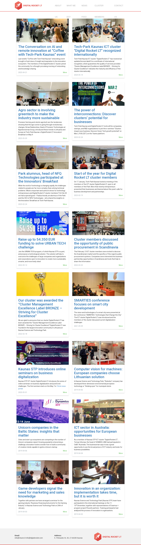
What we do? (71, 8)
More (65, 72)
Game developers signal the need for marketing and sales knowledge (41, 492)
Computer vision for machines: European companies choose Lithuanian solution (98, 373)
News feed (84, 8)
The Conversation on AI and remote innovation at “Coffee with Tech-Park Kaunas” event (42, 51)
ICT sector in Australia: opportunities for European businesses (95, 431)
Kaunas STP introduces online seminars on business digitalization (42, 373)
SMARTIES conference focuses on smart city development (92, 304)
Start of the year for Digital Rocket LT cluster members (95, 175)
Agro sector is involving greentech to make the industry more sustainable (38, 114)
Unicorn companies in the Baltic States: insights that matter (38, 431)
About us (58, 8)
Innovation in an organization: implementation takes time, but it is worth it (97, 492)
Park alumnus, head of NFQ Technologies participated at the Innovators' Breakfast (40, 177)
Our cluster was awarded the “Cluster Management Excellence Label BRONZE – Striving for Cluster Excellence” (40, 308)
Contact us (118, 8)
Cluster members (99, 8)
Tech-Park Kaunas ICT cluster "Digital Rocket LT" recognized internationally (97, 51)
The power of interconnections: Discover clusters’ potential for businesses (95, 116)
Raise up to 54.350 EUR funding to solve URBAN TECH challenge (42, 243)
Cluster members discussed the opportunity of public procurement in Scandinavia (96, 243)
